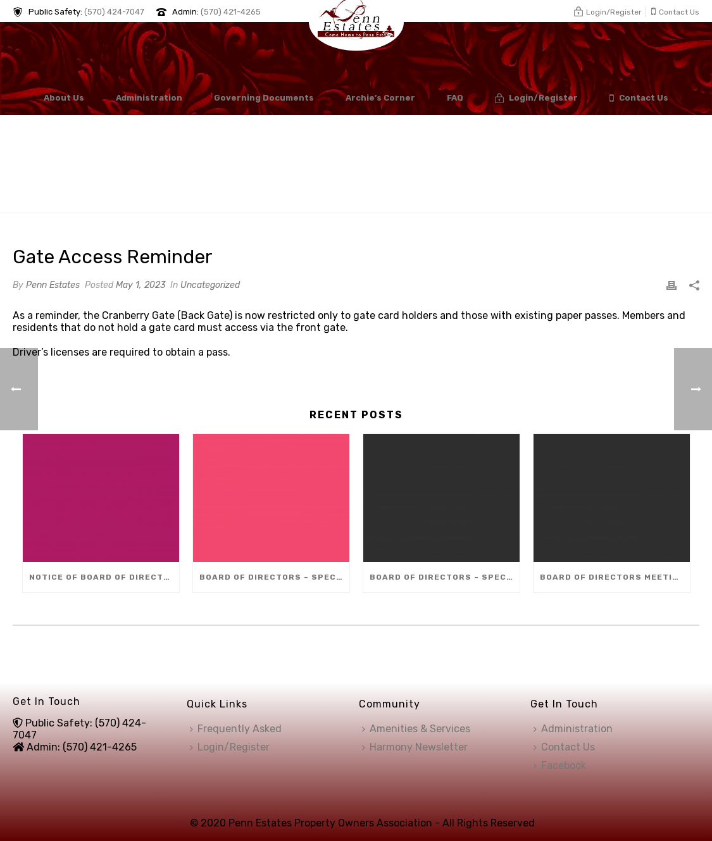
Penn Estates (53, 285)
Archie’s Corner (380, 98)
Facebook (560, 765)
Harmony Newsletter (415, 747)
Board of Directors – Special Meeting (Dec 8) (274, 577)
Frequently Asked (236, 729)
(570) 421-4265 (231, 11)
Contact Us (638, 98)
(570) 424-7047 (114, 11)
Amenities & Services (416, 729)
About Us (64, 98)
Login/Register (536, 98)
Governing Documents (264, 98)
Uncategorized (210, 285)
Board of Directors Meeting (612, 577)
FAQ (455, 98)
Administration (149, 98)
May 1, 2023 (140, 285)
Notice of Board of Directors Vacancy (104, 577)
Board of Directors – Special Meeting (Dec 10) (445, 577)
